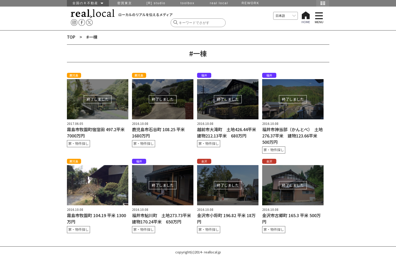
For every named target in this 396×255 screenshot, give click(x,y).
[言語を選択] (285, 16)
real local (219, 3)
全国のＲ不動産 (87, 3)
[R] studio (155, 3)
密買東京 (124, 3)
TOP (71, 37)
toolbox (188, 3)
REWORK (250, 3)
